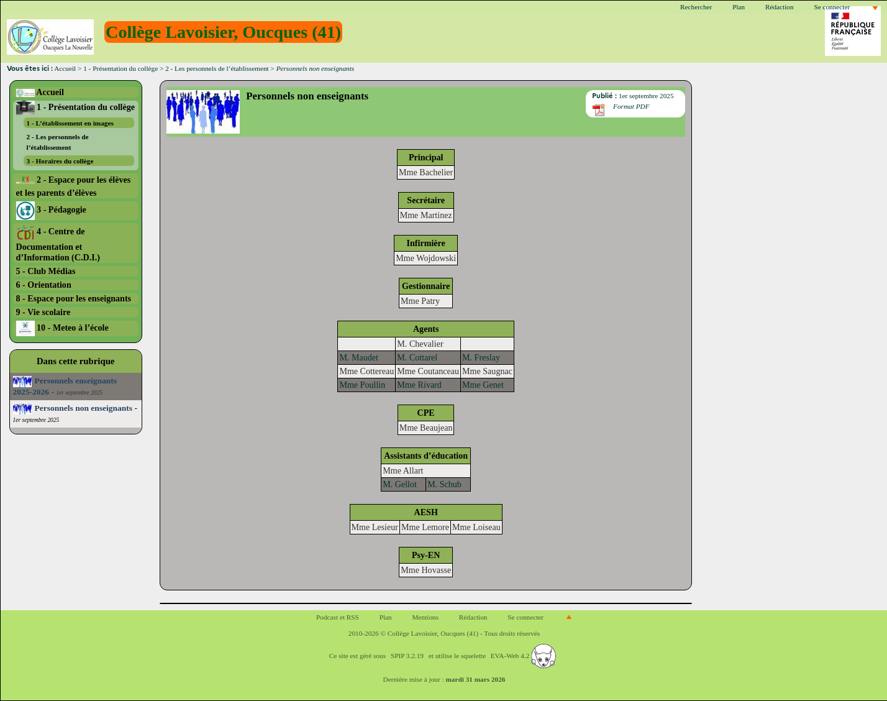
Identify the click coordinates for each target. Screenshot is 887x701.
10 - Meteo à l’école (62, 327)
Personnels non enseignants (73, 408)
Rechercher (696, 7)
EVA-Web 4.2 (523, 656)
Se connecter (832, 7)
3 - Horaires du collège (60, 161)
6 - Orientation (43, 285)
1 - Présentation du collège (120, 68)
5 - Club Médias (46, 271)
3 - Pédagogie (51, 209)
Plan (738, 7)
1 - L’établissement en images (70, 123)
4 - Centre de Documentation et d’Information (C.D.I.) (58, 244)
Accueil (65, 68)
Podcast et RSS (337, 617)
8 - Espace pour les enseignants (74, 298)
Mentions (425, 617)
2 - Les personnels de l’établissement (217, 68)
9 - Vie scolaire (43, 312)
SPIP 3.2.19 (407, 655)
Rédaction (779, 7)
